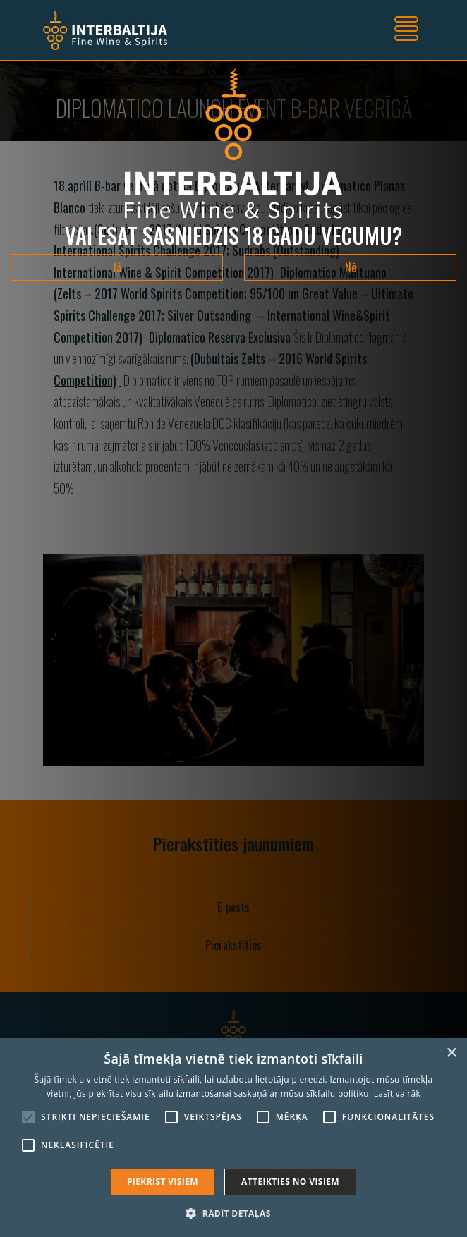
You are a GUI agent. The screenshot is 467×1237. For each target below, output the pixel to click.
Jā (116, 267)
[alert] (233, 1137)
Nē (350, 267)
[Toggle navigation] (406, 30)
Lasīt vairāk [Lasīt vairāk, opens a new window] (397, 1093)
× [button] (451, 1053)
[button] (233, 1213)
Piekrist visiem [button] (162, 1182)
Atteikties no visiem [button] (290, 1182)
